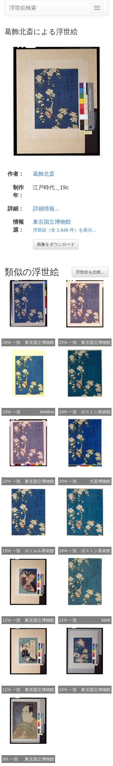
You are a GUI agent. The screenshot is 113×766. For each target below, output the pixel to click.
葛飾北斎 (44, 174)
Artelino (47, 411)
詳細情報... (46, 209)
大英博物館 (100, 481)
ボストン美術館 (96, 411)
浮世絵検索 (22, 8)
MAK (106, 620)
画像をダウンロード (56, 244)
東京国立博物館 (52, 222)
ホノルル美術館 (39, 550)
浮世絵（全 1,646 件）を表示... (64, 229)
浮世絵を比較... (90, 272)
